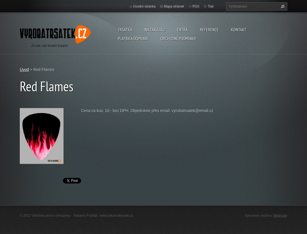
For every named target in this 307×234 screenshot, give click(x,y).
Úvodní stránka (144, 6)
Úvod (24, 69)
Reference (209, 29)
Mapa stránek (174, 6)
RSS (196, 6)
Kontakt (238, 29)
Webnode (280, 216)
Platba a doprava (133, 38)
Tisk (211, 6)
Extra (182, 29)
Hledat (282, 6)
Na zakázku (155, 29)
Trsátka (125, 29)
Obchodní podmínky (178, 38)
